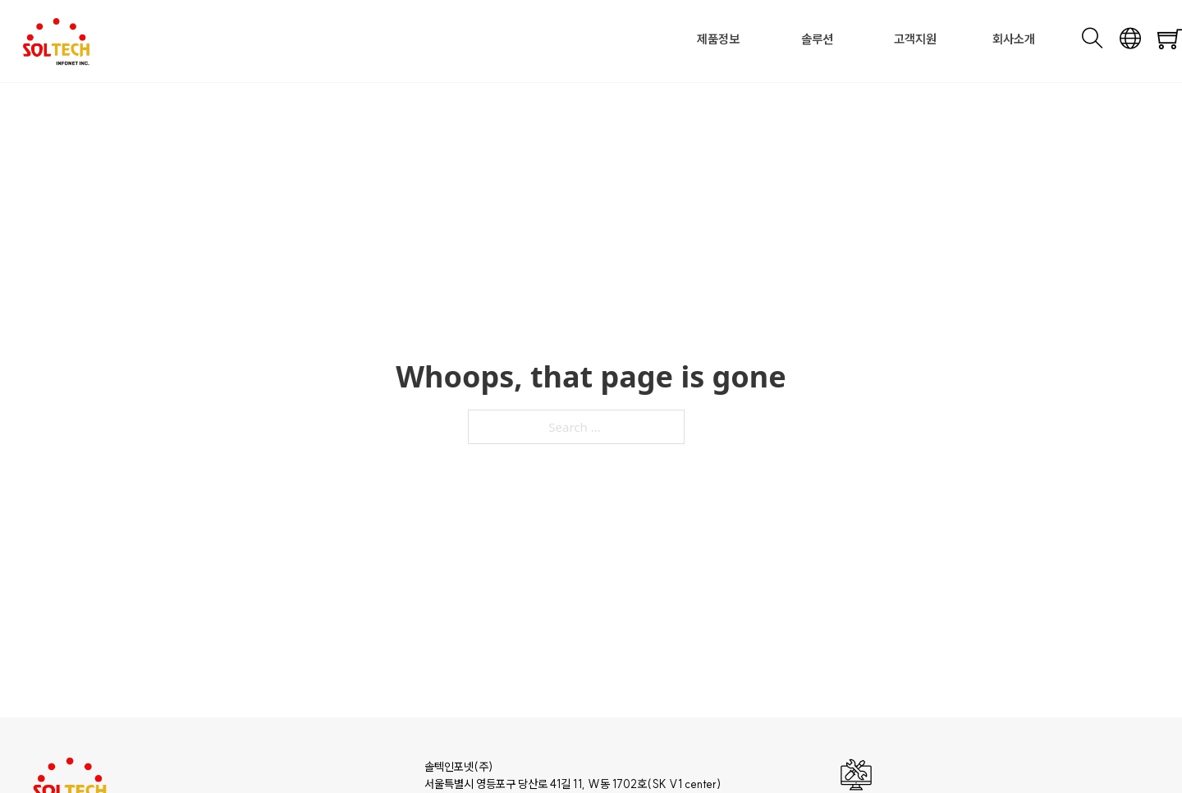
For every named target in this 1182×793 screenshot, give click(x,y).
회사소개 (1013, 39)
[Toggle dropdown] (837, 39)
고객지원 (915, 39)
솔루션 (817, 39)
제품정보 (718, 39)
